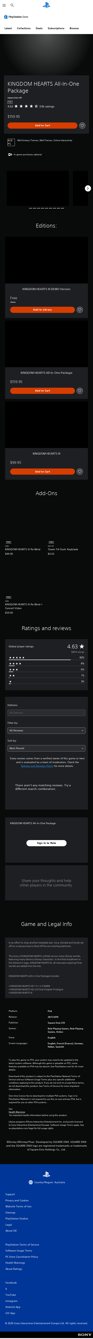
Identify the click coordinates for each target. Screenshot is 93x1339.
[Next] (88, 188)
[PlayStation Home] (46, 5)
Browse (74, 28)
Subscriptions (56, 28)
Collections (24, 28)
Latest (8, 28)
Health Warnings (17, 1112)
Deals (39, 28)
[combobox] (46, 713)
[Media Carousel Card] (38, 188)
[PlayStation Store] (17, 17)
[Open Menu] (4, 5)
